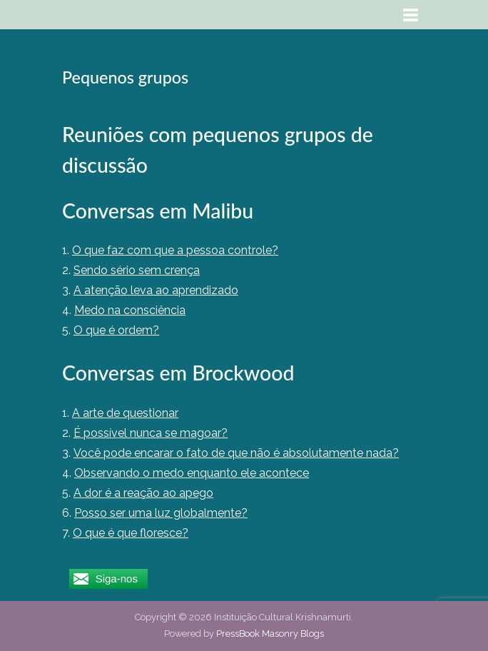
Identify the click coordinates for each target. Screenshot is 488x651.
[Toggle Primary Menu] (411, 14)
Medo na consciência (129, 310)
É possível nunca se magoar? (150, 433)
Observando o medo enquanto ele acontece (191, 473)
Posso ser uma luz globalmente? (161, 513)
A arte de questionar (125, 413)
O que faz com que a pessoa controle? (175, 250)
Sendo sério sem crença (136, 270)
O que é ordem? (116, 330)
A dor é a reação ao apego (143, 493)
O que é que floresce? (130, 533)
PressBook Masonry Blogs (270, 633)
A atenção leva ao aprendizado (155, 290)
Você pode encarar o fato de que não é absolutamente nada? (236, 453)
